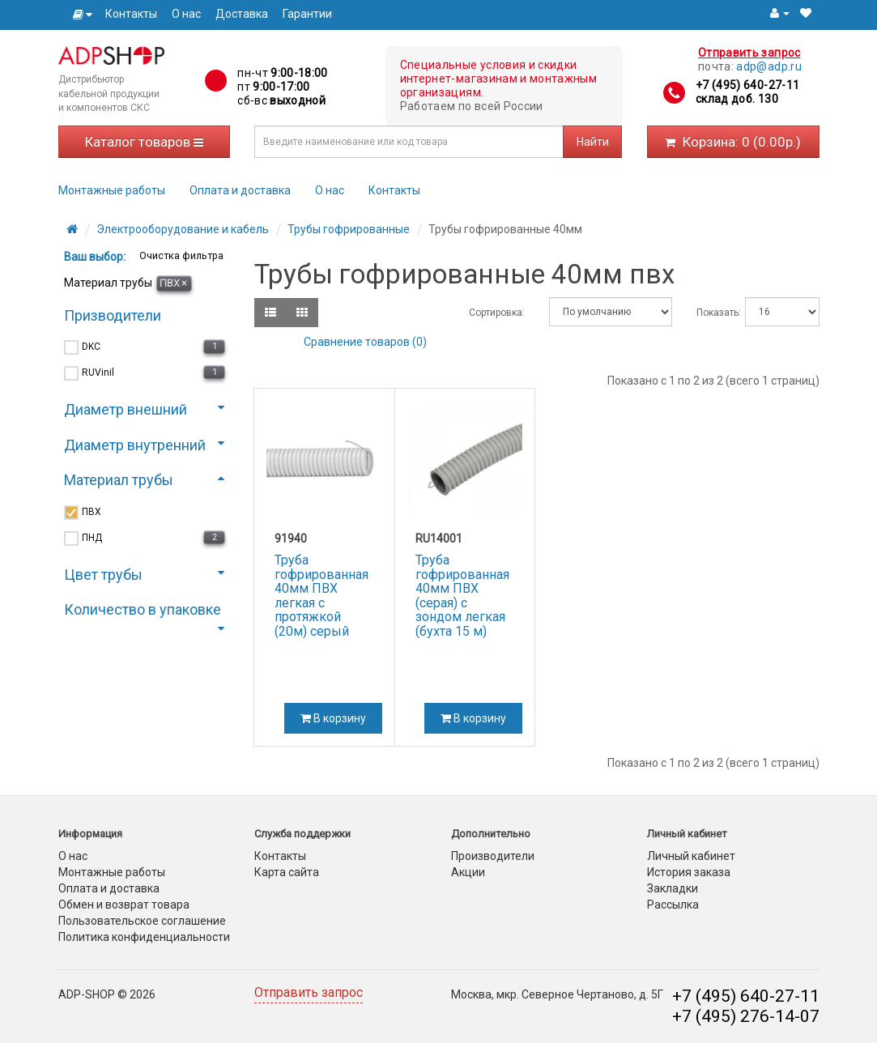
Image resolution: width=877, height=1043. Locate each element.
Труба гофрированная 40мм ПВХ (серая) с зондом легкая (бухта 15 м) (462, 595)
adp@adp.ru (769, 66)
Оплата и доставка (240, 190)
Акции (468, 872)
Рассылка (673, 904)
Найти (593, 141)
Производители (492, 855)
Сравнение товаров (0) (365, 341)
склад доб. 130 (737, 98)
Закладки (672, 888)
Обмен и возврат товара (123, 904)
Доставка (241, 13)
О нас (186, 13)
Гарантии (307, 13)
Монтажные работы (111, 190)
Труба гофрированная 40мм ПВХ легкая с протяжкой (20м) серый (321, 595)
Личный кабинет (691, 855)
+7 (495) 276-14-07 (746, 1016)
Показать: (709, 312)
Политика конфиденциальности (144, 936)
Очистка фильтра (180, 255)
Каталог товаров (144, 142)
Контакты (131, 13)
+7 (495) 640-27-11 (747, 85)
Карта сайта (286, 872)
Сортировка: (497, 312)
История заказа (688, 872)
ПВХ (173, 283)
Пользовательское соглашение (142, 920)
